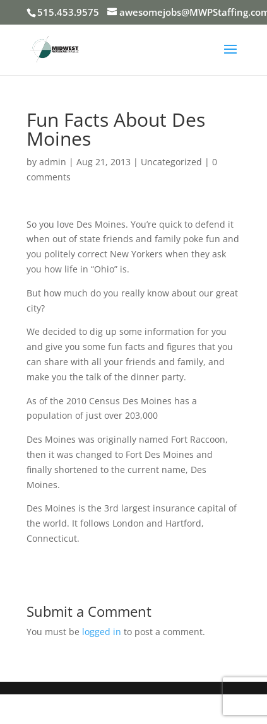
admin (52, 162)
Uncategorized (171, 162)
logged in (101, 632)
